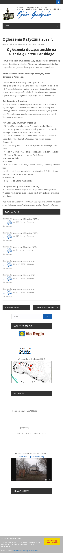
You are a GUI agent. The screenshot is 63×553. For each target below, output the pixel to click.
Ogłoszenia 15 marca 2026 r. (25, 289)
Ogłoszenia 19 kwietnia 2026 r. (26, 219)
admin (6, 44)
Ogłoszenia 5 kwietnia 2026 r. (25, 247)
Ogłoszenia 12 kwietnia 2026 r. (26, 233)
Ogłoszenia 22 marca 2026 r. (25, 275)
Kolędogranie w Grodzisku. (47, 307)
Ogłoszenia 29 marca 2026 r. (25, 261)
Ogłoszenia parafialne (36, 44)
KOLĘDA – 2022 (13, 307)
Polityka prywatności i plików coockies (25, 550)
